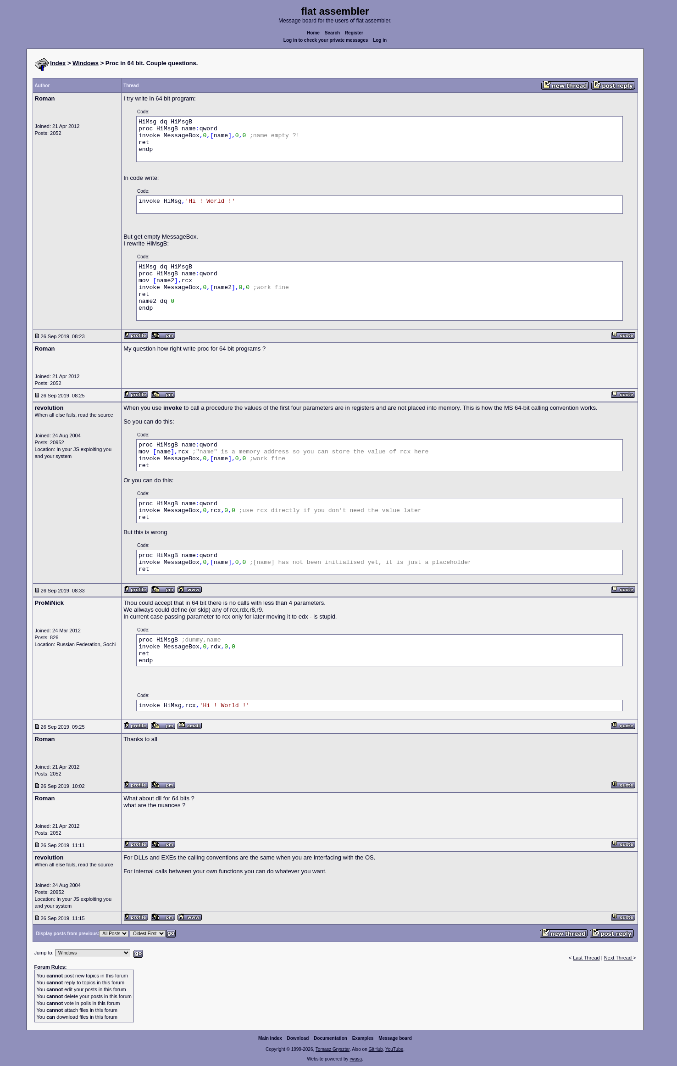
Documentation (330, 1038)
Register (354, 32)
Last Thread (586, 957)
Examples (363, 1038)
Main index (270, 1038)
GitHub (375, 1049)
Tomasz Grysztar (333, 1049)
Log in (380, 40)
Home (313, 32)
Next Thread (618, 957)
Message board (395, 1038)
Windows (85, 63)
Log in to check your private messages (325, 40)
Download (298, 1038)
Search (332, 32)
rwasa (356, 1058)
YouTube (394, 1049)
